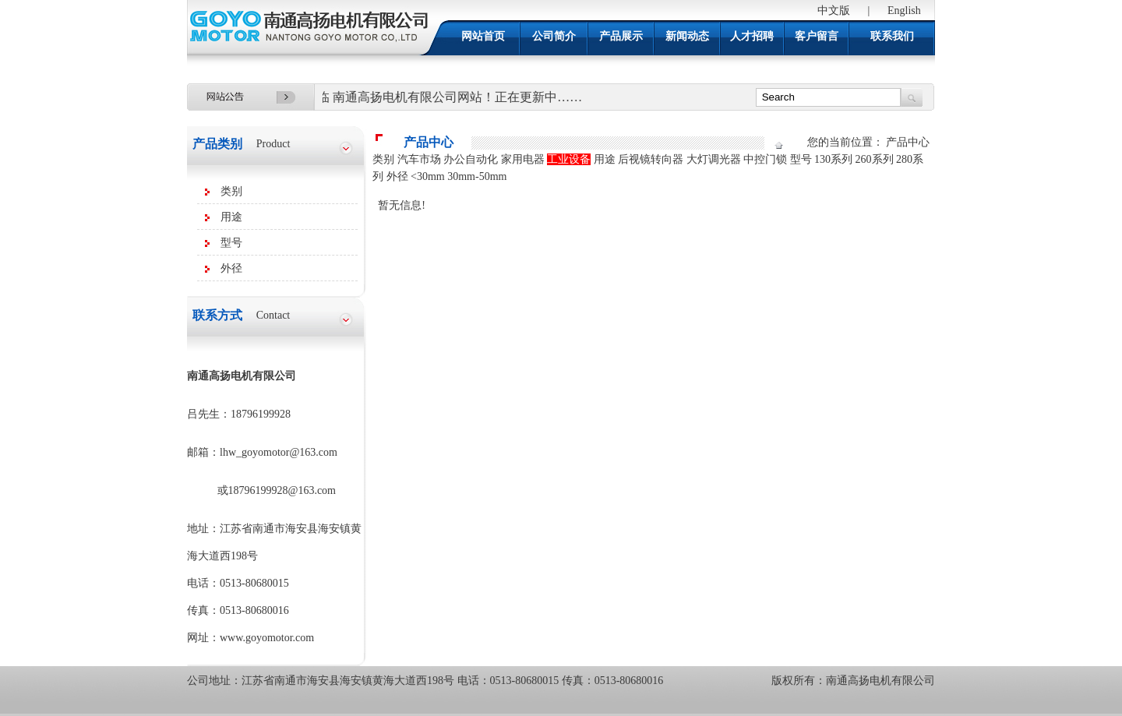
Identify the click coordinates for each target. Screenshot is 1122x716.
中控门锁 (765, 159)
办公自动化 (470, 159)
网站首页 (483, 36)
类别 (231, 191)
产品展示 (621, 36)
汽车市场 (419, 159)
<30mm (428, 176)
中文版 (833, 10)
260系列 (875, 159)
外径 (231, 268)
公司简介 (554, 36)
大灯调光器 (713, 159)
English (904, 10)
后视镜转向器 (650, 159)
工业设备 (569, 159)
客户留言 (816, 36)
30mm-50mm (476, 176)
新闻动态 (687, 36)
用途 (231, 217)
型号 (231, 243)
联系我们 (892, 36)
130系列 (833, 159)
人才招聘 (752, 36)
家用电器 (523, 159)
